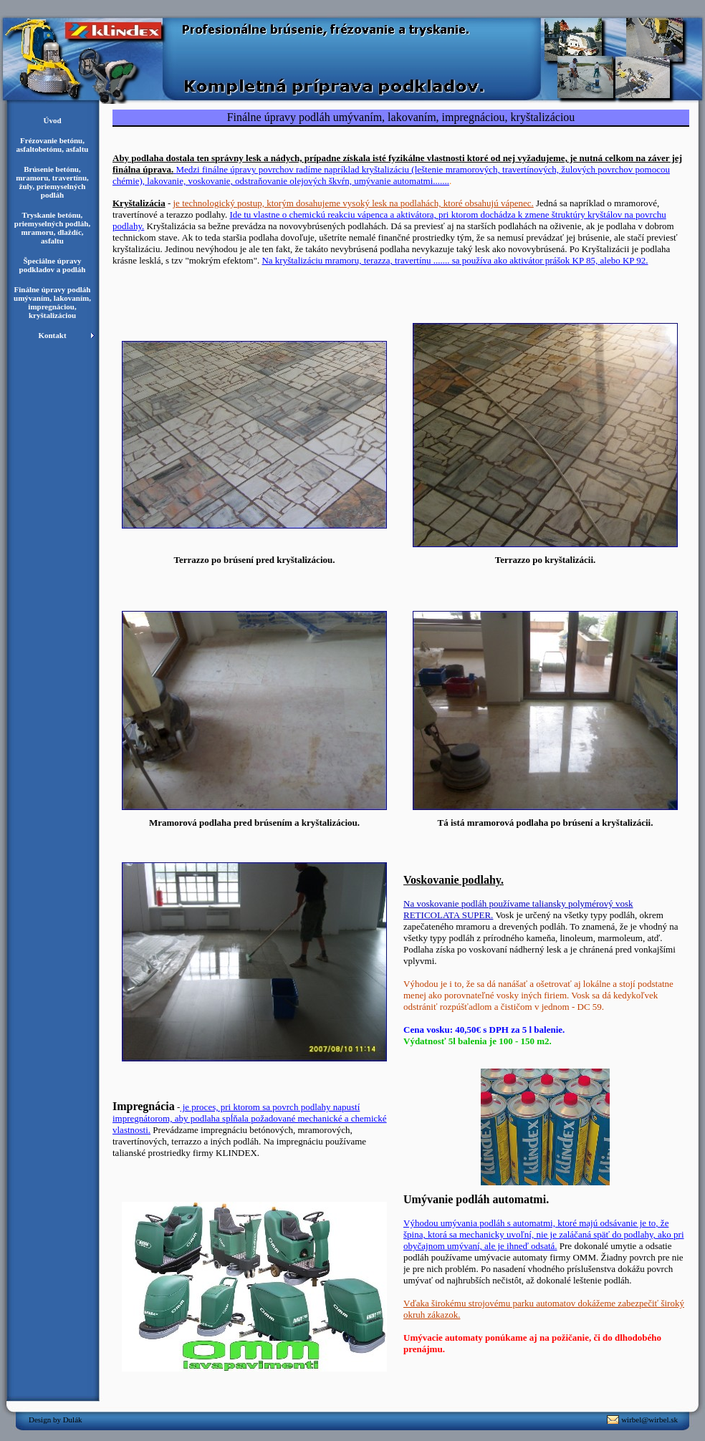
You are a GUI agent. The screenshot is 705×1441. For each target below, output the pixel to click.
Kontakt (52, 335)
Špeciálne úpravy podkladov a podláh (52, 265)
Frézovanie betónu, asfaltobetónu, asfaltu (52, 144)
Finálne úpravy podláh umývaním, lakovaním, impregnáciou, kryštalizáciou (52, 302)
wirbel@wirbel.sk (649, 1419)
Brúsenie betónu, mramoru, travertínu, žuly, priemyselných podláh (52, 182)
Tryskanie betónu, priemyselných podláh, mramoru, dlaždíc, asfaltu (52, 228)
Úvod (52, 120)
